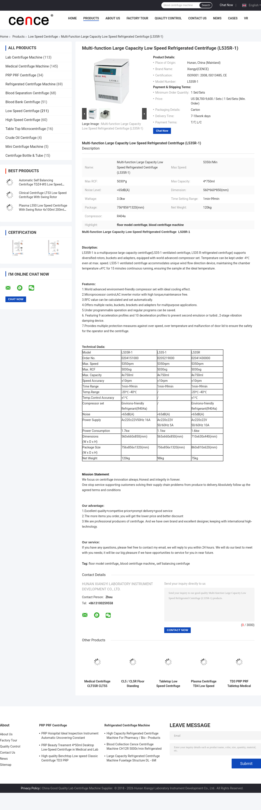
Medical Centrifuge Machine (27, 66)
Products (91, 18)
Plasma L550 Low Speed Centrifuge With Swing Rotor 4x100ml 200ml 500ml (43, 210)
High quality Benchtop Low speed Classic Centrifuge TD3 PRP (69, 758)
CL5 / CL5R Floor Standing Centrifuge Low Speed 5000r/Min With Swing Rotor (133, 684)
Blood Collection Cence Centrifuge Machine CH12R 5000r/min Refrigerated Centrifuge (134, 747)
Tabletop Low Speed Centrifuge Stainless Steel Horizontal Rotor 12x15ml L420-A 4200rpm (168, 684)
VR (246, 18)
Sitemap (5, 764)
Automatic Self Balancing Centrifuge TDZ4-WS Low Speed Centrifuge (40, 184)
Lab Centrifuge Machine (23, 57)
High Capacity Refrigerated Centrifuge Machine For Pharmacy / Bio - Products (133, 735)
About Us (112, 18)
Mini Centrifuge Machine (24, 147)
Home (72, 18)
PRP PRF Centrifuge (20, 75)
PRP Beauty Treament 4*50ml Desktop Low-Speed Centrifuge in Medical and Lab (69, 747)
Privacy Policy (30, 788)
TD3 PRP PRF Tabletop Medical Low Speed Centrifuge (239, 684)
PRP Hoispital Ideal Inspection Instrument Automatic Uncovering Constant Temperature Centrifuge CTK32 (70, 736)
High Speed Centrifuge (22, 120)
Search (206, 5)
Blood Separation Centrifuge (27, 93)
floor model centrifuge (104, 563)
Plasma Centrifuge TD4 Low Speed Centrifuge (203, 684)
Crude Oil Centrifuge (21, 138)
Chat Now (226, 5)
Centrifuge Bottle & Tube (24, 155)
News (217, 18)
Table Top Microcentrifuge (25, 129)
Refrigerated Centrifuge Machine (30, 84)
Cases (233, 18)
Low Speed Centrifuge (43, 36)
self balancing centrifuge (173, 563)
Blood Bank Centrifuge (22, 102)
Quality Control (168, 18)
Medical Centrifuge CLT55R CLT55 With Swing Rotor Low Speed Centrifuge (97, 684)
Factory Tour (137, 18)
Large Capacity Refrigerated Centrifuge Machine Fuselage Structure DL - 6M (133, 758)
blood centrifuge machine (137, 563)
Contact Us (197, 18)
